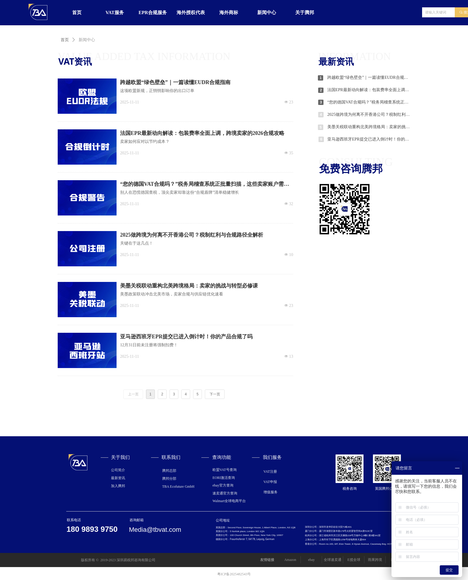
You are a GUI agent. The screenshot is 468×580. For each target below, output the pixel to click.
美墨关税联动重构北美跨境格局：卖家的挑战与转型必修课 (368, 127)
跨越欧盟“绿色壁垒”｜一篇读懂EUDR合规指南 (368, 77)
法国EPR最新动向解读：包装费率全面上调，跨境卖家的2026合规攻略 (368, 90)
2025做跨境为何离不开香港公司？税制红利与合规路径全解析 (368, 114)
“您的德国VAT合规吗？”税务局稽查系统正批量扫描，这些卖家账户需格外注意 (368, 102)
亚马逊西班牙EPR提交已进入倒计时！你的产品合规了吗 (368, 139)
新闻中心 (87, 40)
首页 (65, 40)
